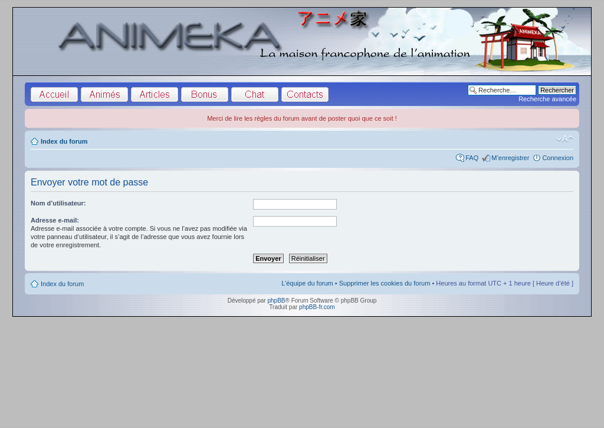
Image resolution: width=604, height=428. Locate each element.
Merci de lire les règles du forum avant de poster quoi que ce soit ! (302, 118)
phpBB (276, 300)
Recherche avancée (547, 98)
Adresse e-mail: (55, 220)
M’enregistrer (510, 157)
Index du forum (64, 141)
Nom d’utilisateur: (58, 203)
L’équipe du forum (307, 283)
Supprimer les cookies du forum (385, 283)
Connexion (557, 157)
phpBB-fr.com (317, 307)
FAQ (471, 157)
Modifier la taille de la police (564, 139)
